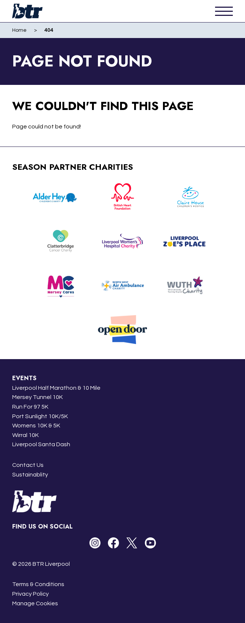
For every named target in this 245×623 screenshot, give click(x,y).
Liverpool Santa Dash (41, 444)
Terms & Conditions (38, 584)
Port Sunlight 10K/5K (40, 416)
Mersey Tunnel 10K (37, 397)
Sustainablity (30, 475)
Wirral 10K (25, 435)
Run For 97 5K (30, 407)
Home (19, 30)
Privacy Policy (30, 594)
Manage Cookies (35, 603)
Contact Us (28, 465)
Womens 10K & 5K (36, 425)
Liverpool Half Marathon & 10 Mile (56, 388)
